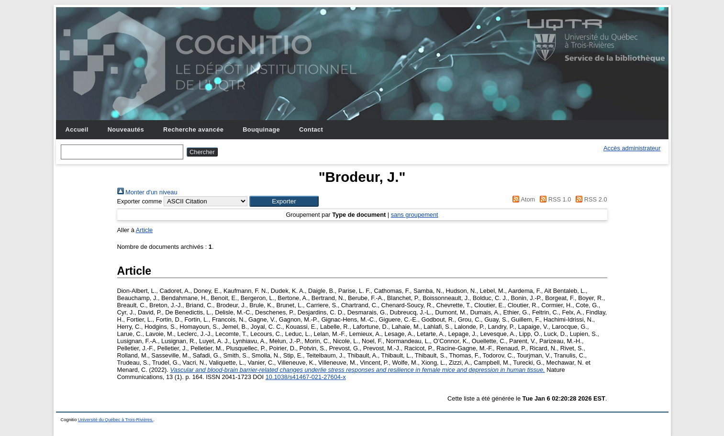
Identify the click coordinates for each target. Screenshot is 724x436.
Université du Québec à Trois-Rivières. (116, 419)
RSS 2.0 (590, 199)
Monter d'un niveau (147, 192)
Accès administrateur (631, 148)
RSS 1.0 (554, 199)
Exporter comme (139, 201)
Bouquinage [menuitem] (261, 129)
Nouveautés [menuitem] (126, 129)
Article (144, 230)
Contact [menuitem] (311, 129)
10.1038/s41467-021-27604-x (306, 376)
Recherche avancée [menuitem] (193, 129)
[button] (284, 201)
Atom (522, 199)
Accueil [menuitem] (77, 129)
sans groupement (414, 214)
